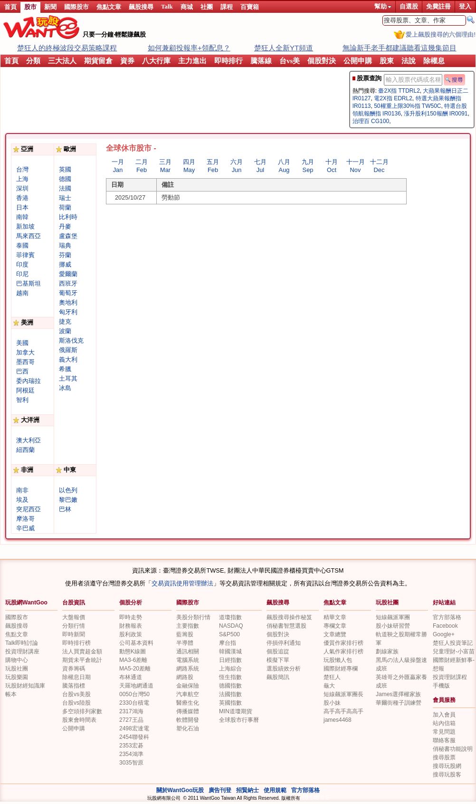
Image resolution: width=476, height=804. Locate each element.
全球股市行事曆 (239, 720)
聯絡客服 (444, 740)
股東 (387, 61)
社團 (206, 6)
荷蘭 (65, 207)
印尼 (22, 274)
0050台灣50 (134, 694)
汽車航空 (187, 694)
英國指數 (230, 702)
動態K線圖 (132, 651)
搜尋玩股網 (447, 766)
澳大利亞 (28, 440)
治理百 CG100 (370, 121)
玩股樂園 (16, 677)
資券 (127, 61)
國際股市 (76, 6)
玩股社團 (387, 602)
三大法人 (62, 61)
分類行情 (73, 625)
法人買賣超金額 (82, 651)
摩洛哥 (25, 518)
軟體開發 (187, 720)
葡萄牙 (68, 293)
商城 (187, 6)
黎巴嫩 (68, 499)
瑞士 (65, 197)
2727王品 (131, 720)
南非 (22, 490)
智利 (22, 399)
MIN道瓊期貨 (235, 711)
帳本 (11, 694)
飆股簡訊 (278, 677)
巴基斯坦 (28, 283)
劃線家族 (387, 651)
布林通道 (130, 677)
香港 (22, 197)
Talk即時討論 (21, 643)
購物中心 (16, 660)
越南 (22, 293)
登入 (465, 6)
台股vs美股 (76, 694)
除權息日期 (76, 677)
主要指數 (187, 625)
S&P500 (229, 634)
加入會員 (444, 714)
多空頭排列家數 (82, 711)
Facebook (445, 625)
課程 (226, 6)
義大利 (68, 359)
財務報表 (130, 625)
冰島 (65, 388)
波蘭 (65, 331)
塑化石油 (187, 728)
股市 (30, 6)
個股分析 (130, 602)
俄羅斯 (68, 350)
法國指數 (230, 694)
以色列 (68, 490)
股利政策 (130, 634)
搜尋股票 (444, 757)
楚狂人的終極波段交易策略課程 (67, 48)
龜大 (329, 685)
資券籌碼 (73, 668)
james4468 (338, 720)
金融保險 (187, 685)
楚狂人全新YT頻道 (283, 48)
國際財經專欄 (341, 668)
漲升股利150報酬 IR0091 (435, 113)
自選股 (409, 6)
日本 (22, 207)
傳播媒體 (187, 711)
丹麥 (65, 226)
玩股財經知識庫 (25, 685)
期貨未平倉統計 (82, 660)
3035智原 (131, 762)
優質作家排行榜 (343, 643)
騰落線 (261, 61)
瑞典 (65, 245)
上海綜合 (230, 668)
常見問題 (444, 731)
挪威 (65, 264)
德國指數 (230, 685)
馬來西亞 (28, 235)
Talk (167, 6)
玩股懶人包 (338, 660)
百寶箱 (249, 6)
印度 (22, 264)
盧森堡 (68, 235)
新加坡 (25, 226)
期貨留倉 (98, 61)
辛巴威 (25, 528)
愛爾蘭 (68, 274)
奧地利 (68, 302)
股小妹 (332, 702)
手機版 (441, 685)
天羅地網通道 (136, 685)
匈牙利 (68, 312)
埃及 (22, 499)
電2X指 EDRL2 (393, 98)
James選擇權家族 (398, 694)
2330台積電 (134, 702)
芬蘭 (65, 254)
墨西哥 (25, 361)
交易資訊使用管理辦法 (182, 583)
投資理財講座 (22, 651)
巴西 (22, 371)
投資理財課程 (450, 677)
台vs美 (289, 61)
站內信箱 (444, 723)
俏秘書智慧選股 (286, 625)
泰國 (22, 245)
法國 (65, 188)
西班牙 (68, 283)
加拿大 (25, 352)
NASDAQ (231, 625)
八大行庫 (156, 61)
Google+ (444, 634)
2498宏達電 (134, 728)
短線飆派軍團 (393, 617)
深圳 (22, 188)
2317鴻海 (131, 711)
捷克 (65, 321)
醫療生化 (187, 702)
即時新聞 (73, 634)
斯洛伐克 (71, 340)
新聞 (50, 6)
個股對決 (321, 61)
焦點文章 (108, 6)
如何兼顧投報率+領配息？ (189, 48)
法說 (408, 61)
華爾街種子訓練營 (398, 702)
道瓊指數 (230, 617)
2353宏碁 (131, 745)
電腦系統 (187, 660)
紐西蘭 (25, 449)
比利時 (68, 216)
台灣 (22, 169)
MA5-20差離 (135, 668)
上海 (22, 178)
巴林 (65, 509)
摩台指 (227, 643)
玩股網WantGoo (26, 602)
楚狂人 (332, 677)
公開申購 (357, 61)
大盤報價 (73, 617)
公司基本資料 (136, 643)
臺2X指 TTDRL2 (398, 90)
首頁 (10, 6)
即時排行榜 (76, 643)
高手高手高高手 (343, 711)
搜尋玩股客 (447, 774)
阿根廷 (25, 390)
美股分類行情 (193, 617)
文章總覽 (335, 634)
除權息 (434, 61)
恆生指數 (230, 677)
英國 (65, 169)
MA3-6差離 (133, 660)
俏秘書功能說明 (453, 749)
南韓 (22, 216)
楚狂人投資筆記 (453, 643)
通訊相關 (187, 651)
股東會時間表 (79, 720)
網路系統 (187, 668)
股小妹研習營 (393, 625)
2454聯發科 (134, 737)
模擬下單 (278, 660)
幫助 (382, 6)
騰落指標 (73, 685)
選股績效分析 (284, 668)
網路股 (184, 677)
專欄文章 (335, 625)
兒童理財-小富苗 (454, 651)
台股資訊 (73, 602)
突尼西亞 (28, 509)
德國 (65, 178)
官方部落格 (447, 617)
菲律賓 (25, 254)
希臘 (65, 369)
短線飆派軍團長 (343, 694)
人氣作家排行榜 (343, 651)
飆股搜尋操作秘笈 (289, 617)
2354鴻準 (131, 754)
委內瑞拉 (28, 380)
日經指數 (230, 660)
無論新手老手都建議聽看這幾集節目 (400, 48)
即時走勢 (130, 617)
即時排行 (228, 61)
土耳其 (68, 378)
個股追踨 (278, 651)
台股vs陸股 (76, 702)
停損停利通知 (284, 643)
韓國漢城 (230, 651)
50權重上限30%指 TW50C (407, 106)
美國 (22, 342)
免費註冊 (438, 6)
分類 (33, 61)
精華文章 (335, 617)
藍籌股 (184, 634)
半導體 (184, 643)
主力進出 (192, 61)
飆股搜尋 (141, 6)
